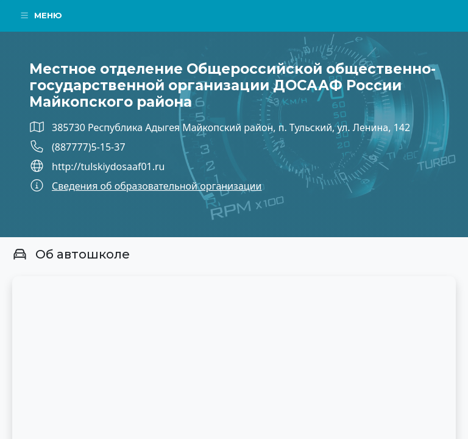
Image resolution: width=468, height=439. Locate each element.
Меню (41, 15)
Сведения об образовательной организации (156, 186)
